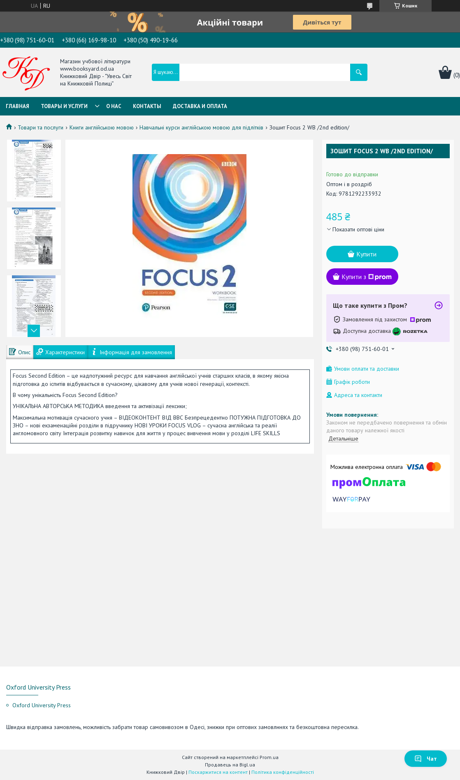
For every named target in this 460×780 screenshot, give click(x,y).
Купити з (367, 276)
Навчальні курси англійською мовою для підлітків (201, 127)
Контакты (147, 106)
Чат (425, 758)
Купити (366, 254)
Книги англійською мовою (102, 127)
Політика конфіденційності (282, 772)
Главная (17, 106)
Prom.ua (269, 757)
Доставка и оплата (200, 106)
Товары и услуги (64, 106)
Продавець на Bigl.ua (230, 765)
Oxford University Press (41, 705)
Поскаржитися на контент (218, 772)
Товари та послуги (40, 127)
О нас (113, 106)
